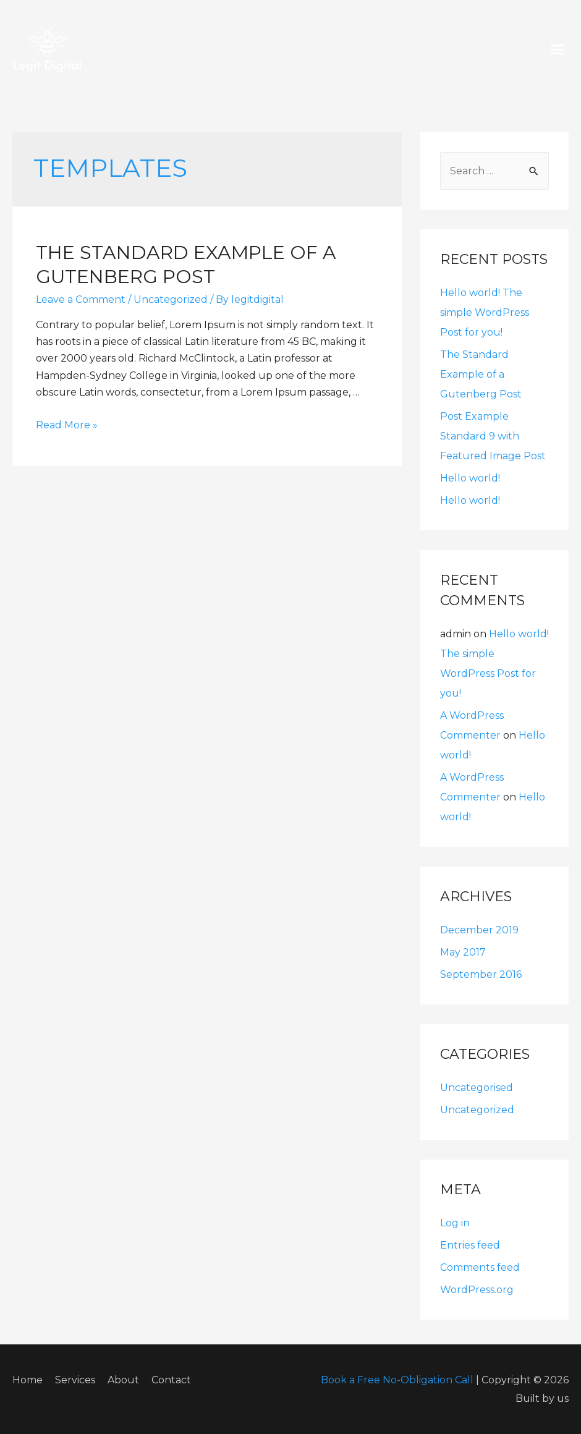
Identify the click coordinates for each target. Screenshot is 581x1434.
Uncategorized (171, 299)
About (123, 1380)
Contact (171, 1380)
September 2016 (481, 974)
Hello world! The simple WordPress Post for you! (484, 312)
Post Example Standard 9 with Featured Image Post (493, 436)
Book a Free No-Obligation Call (397, 1380)
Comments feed (480, 1267)
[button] (557, 49)
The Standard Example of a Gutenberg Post (481, 374)
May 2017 (463, 952)
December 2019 (479, 930)
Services (75, 1380)
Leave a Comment (80, 299)
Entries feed (470, 1245)
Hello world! (470, 478)
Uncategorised (476, 1087)
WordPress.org (477, 1290)
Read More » (67, 425)
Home (27, 1380)
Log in (455, 1223)
